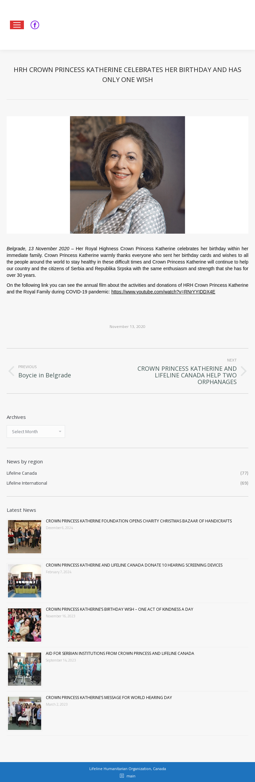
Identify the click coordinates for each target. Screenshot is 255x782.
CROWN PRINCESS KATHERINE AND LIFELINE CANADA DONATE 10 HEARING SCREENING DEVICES (134, 565)
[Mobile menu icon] (17, 25)
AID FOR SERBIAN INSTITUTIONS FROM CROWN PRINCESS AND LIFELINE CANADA (120, 653)
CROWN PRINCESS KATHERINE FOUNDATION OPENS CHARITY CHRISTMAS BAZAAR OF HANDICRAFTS (139, 521)
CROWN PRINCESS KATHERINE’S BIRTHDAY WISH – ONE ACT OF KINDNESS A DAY (119, 609)
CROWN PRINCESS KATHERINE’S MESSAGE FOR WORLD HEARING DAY (109, 697)
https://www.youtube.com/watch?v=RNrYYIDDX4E (163, 291)
